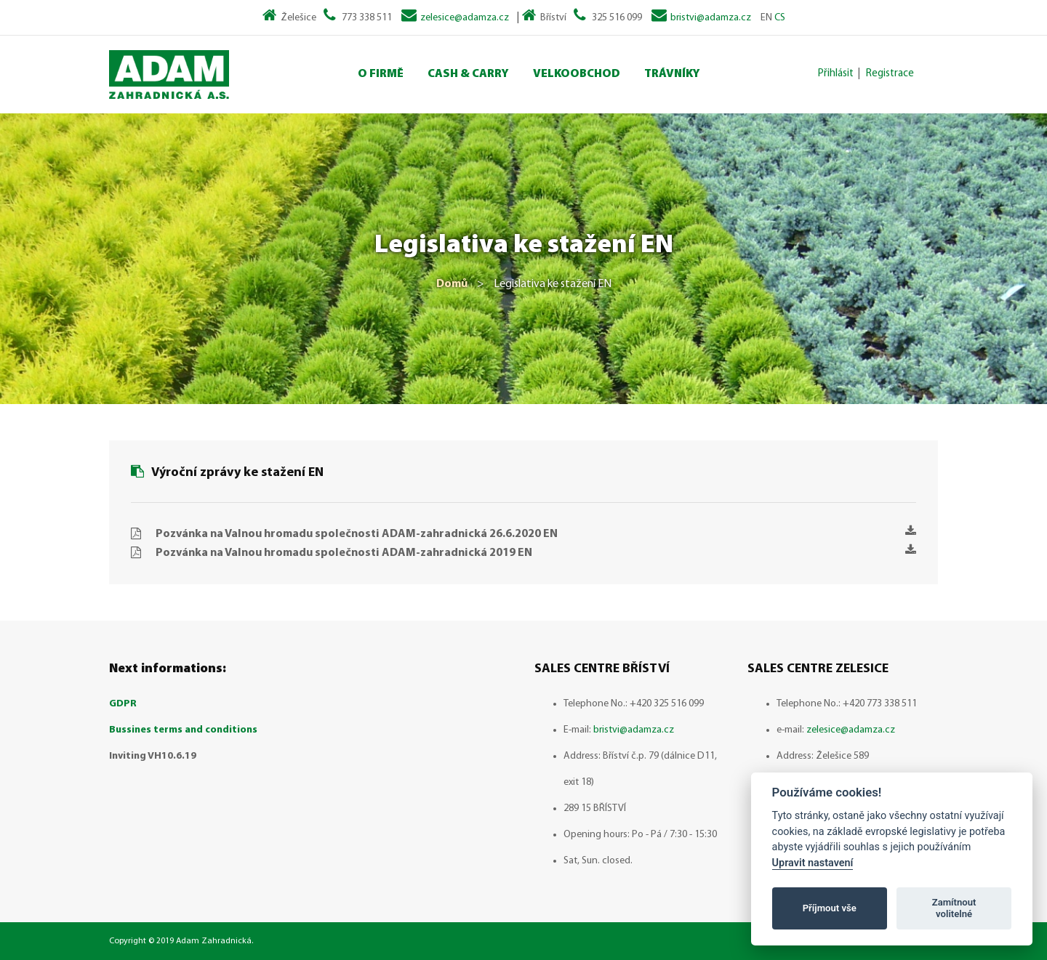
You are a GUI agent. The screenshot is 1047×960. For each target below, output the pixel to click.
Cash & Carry (468, 74)
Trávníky (672, 74)
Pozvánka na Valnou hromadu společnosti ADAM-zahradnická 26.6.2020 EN (536, 532)
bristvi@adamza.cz (710, 17)
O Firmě (381, 74)
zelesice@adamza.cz (464, 17)
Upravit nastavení (813, 863)
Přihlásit (836, 73)
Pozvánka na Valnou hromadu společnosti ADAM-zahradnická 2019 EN (536, 551)
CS (779, 17)
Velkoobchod (576, 74)
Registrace (890, 73)
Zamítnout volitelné (954, 908)
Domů (452, 284)
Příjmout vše (830, 908)
